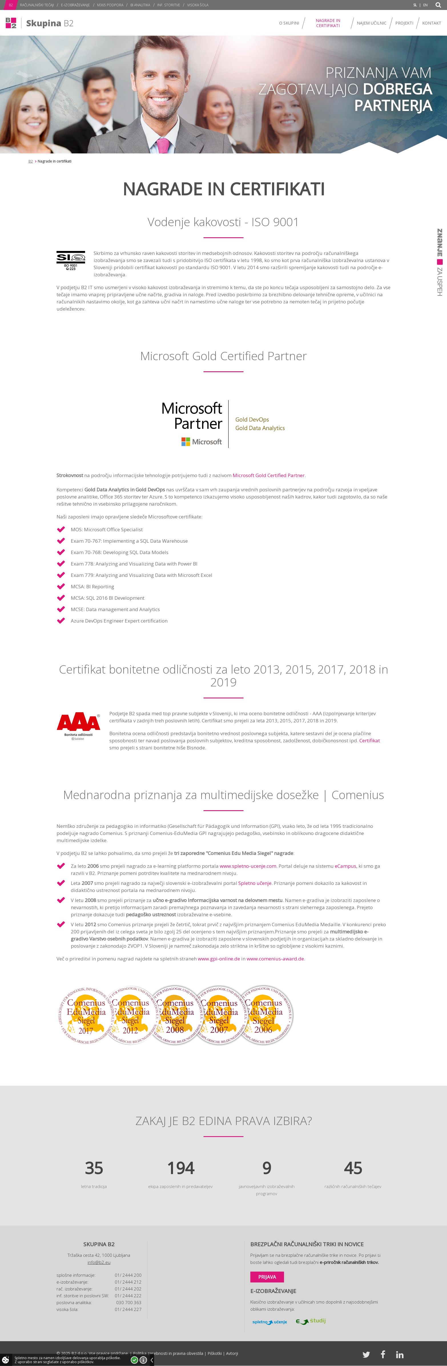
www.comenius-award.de (275, 958)
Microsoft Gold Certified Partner (269, 475)
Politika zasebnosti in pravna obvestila (168, 1353)
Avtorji (232, 1353)
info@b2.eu (99, 1262)
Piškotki (215, 1353)
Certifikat (369, 740)
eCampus (345, 866)
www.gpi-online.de (219, 958)
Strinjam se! (134, 1360)
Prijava (267, 1277)
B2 (31, 161)
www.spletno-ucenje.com (248, 866)
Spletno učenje (254, 883)
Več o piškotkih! (143, 1360)
